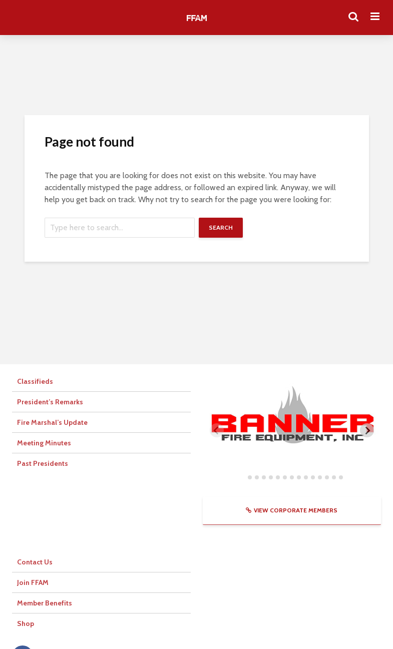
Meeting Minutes (44, 442)
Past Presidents (42, 463)
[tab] (242, 477)
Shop (25, 623)
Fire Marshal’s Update (52, 422)
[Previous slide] (217, 430)
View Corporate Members (291, 510)
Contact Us (35, 561)
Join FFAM (33, 582)
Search (221, 227)
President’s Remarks (50, 401)
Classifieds (35, 381)
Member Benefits (44, 602)
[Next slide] (367, 430)
